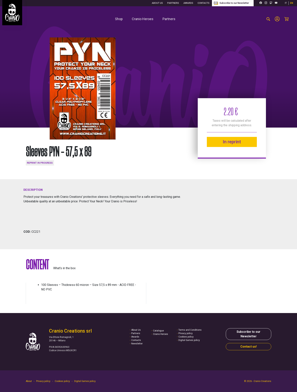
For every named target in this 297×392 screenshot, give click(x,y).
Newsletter (137, 343)
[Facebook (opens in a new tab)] (260, 3)
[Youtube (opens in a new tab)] (276, 3)
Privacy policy (185, 333)
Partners (173, 3)
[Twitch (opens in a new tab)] (271, 3)
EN (291, 3)
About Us (157, 3)
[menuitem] (119, 18)
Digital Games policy (189, 340)
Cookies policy (186, 336)
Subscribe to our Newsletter (231, 3)
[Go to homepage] (12, 12)
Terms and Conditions (190, 330)
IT (286, 3)
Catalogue (158, 330)
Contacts (203, 3)
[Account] (277, 19)
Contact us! (248, 346)
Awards (188, 3)
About (29, 381)
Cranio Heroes (160, 334)
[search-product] (268, 19)
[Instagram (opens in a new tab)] (265, 3)
